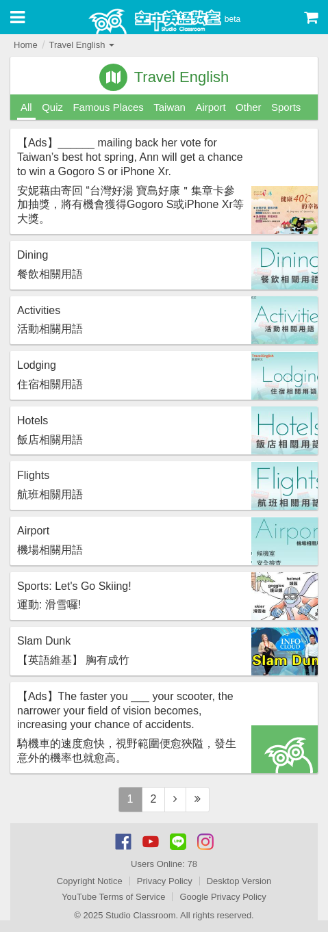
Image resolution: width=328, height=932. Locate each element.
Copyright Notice (90, 881)
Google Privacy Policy (222, 896)
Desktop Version (239, 881)
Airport (210, 107)
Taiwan (169, 107)
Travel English (81, 45)
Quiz (52, 107)
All (26, 107)
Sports (286, 107)
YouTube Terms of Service (113, 896)
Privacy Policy (164, 881)
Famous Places (108, 107)
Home (26, 45)
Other (249, 107)
